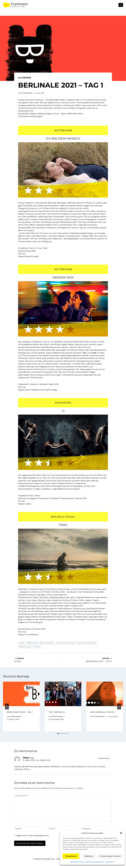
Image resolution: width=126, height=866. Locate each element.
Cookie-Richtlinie (77, 862)
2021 (21, 643)
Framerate (27, 93)
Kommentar (21, 795)
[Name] (29, 828)
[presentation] (21, 694)
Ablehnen (88, 856)
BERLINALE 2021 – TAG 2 (88, 659)
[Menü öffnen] (120, 5)
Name (18, 828)
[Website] (96, 828)
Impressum (110, 862)
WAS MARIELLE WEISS (102, 712)
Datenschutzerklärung (95, 862)
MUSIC (37, 659)
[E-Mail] (63, 828)
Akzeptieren (70, 856)
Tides (37, 647)
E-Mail (52, 828)
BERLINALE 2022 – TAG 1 (20, 712)
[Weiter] (119, 706)
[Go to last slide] (7, 706)
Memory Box (25, 647)
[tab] (58, 733)
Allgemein (24, 77)
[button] (121, 833)
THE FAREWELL (57, 712)
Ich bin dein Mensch (66, 643)
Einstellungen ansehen (110, 856)
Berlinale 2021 (46, 643)
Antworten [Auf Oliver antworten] (104, 758)
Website (86, 828)
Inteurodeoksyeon (87, 643)
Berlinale (32, 643)
